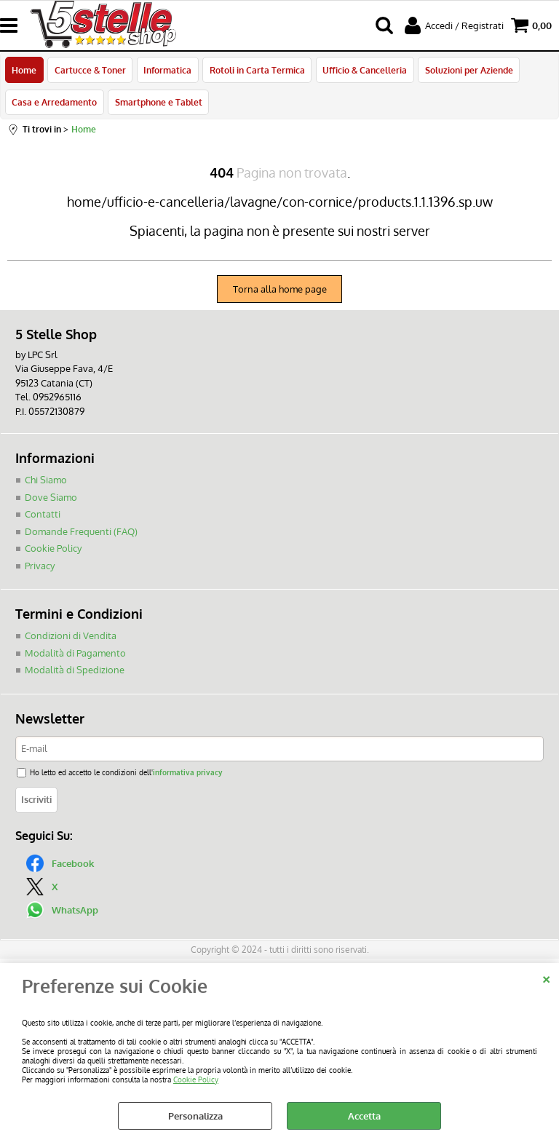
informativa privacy (187, 775)
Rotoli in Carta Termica (256, 70)
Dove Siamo (51, 499)
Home (24, 70)
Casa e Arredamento (54, 104)
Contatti (42, 517)
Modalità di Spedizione (74, 672)
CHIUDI (546, 977)
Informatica (167, 70)
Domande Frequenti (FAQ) (81, 533)
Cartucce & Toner (89, 70)
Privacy (40, 568)
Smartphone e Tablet (158, 104)
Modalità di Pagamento (75, 655)
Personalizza (195, 1116)
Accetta (364, 1116)
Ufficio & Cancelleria (363, 70)
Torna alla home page (280, 291)
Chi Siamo (46, 482)
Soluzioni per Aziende (467, 70)
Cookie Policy (195, 1079)
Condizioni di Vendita (70, 638)
